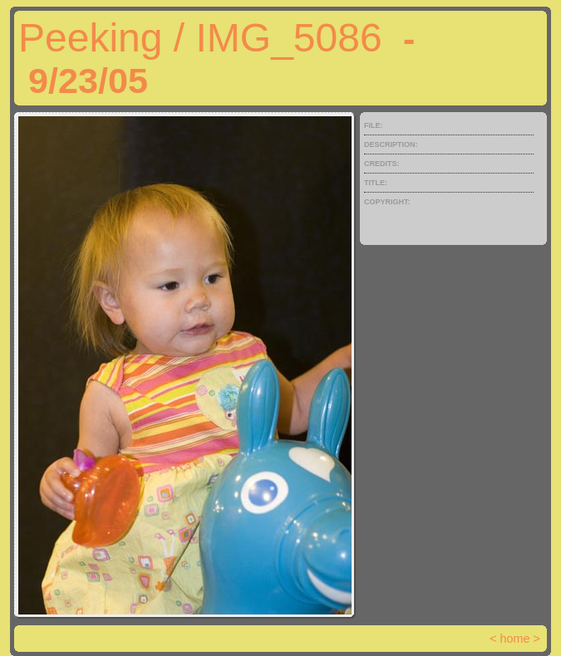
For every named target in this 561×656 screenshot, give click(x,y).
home (515, 638)
